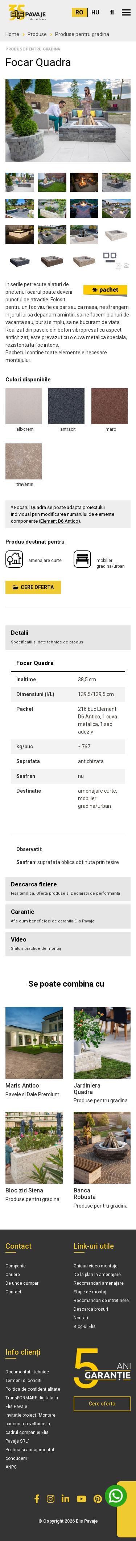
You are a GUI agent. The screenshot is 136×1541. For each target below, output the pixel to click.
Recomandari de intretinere (101, 1300)
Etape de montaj (90, 1291)
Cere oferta (33, 587)
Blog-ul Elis (85, 1326)
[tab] (68, 889)
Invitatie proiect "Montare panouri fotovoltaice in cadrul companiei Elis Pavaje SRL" (30, 1428)
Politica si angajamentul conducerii (29, 1454)
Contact (13, 1291)
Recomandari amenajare (99, 1283)
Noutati (81, 1317)
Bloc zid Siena (24, 1190)
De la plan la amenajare (97, 1274)
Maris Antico (22, 1085)
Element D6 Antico (59, 521)
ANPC (11, 1467)
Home (12, 34)
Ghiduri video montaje (96, 1265)
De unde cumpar (21, 1283)
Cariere (12, 1274)
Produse (37, 34)
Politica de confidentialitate (32, 1389)
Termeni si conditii (23, 1380)
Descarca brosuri (91, 1309)
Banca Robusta (85, 1193)
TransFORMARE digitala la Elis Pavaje (31, 1402)
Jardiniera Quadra (87, 1088)
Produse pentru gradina (82, 34)
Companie (15, 1265)
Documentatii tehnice (27, 1371)
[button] (126, 12)
